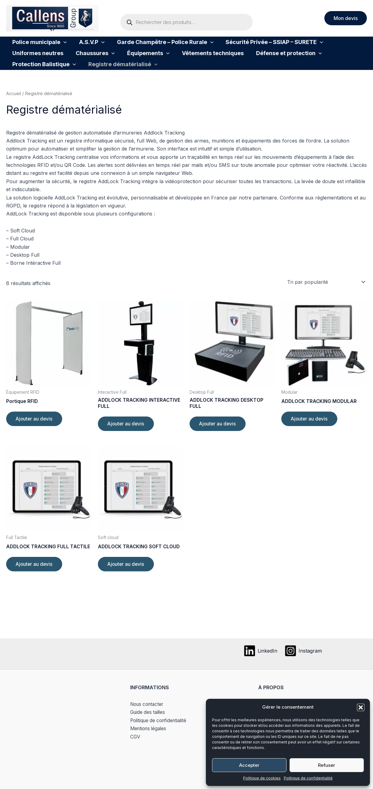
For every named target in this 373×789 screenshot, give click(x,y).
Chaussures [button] (28, 62)
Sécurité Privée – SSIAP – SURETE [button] (253, 45)
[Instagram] (303, 651)
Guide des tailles (148, 712)
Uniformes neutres (333, 45)
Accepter (249, 765)
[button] (361, 707)
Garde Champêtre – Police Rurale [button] (150, 45)
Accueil (13, 112)
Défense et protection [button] (204, 62)
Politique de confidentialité (308, 778)
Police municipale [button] (36, 45)
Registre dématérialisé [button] (43, 79)
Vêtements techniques (134, 62)
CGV (135, 737)
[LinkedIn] (260, 651)
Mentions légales (149, 728)
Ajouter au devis (35, 438)
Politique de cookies (262, 778)
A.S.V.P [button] (82, 45)
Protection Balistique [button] (275, 62)
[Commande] (326, 300)
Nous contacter (148, 704)
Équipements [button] (75, 62)
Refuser (326, 765)
